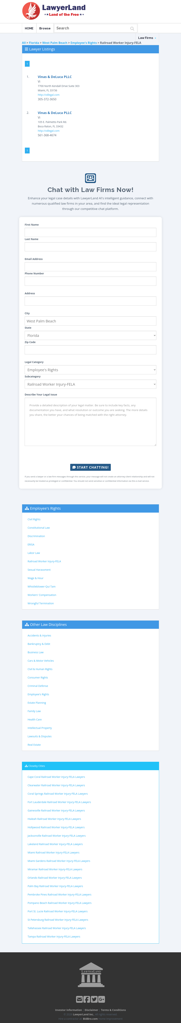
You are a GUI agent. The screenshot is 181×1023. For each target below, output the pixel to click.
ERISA (31, 544)
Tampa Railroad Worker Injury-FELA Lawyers (54, 936)
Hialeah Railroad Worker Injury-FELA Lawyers (54, 819)
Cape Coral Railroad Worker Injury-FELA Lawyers (56, 777)
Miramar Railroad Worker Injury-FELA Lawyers (55, 869)
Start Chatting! (90, 467)
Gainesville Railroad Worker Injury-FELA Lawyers (56, 810)
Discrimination (36, 536)
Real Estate (34, 744)
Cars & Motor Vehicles (41, 660)
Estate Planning (37, 702)
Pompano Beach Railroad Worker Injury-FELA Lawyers (60, 903)
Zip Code (30, 342)
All (24, 43)
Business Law (36, 652)
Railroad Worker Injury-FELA (44, 561)
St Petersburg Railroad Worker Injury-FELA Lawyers (58, 919)
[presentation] (90, 455)
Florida (34, 43)
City (27, 313)
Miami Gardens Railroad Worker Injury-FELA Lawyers (59, 861)
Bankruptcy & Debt (39, 644)
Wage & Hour (36, 578)
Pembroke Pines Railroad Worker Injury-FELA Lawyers (59, 894)
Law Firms (147, 38)
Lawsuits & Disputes (40, 736)
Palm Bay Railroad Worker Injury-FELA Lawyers (55, 886)
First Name (32, 224)
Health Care (35, 719)
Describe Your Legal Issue (41, 394)
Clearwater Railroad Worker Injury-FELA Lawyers (56, 785)
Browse (45, 28)
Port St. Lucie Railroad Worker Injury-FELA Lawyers (58, 911)
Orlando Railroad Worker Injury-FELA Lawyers (55, 877)
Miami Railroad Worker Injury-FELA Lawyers (53, 852)
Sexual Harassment (39, 569)
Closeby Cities (37, 766)
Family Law (34, 711)
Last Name (31, 239)
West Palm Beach (54, 43)
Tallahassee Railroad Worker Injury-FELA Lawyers (57, 928)
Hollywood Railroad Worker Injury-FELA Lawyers (56, 827)
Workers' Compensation (42, 595)
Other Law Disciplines (48, 624)
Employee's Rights (84, 43)
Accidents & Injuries (39, 635)
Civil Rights (34, 519)
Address (30, 293)
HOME (29, 28)
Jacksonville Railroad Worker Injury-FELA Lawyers (57, 835)
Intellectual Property (40, 728)
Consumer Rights (38, 677)
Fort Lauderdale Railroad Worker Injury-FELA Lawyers (59, 802)
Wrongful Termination (41, 603)
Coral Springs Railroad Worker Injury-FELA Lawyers (58, 793)
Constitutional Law (39, 527)
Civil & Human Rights (40, 669)
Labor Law (34, 553)
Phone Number (34, 273)
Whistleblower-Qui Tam (42, 586)
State (28, 327)
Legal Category (34, 362)
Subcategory (33, 376)
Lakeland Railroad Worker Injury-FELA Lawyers (55, 844)
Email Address (34, 259)
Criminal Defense (38, 686)
